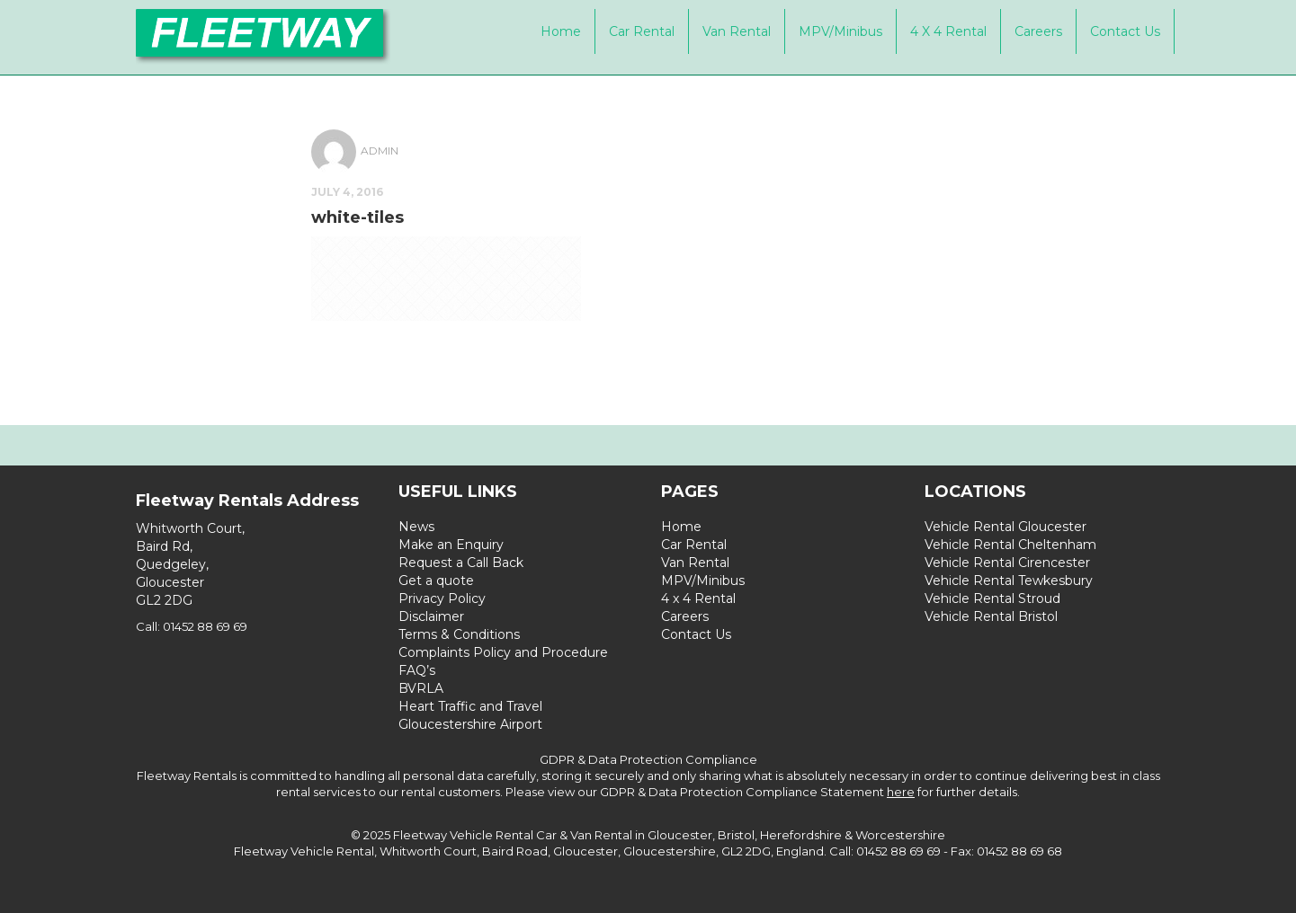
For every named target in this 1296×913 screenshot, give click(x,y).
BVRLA (420, 688)
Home (561, 31)
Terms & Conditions (459, 634)
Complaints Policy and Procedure (503, 652)
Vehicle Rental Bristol (991, 616)
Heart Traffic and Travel (470, 706)
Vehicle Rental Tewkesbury (1009, 580)
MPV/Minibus (840, 31)
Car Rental (642, 31)
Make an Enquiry (451, 544)
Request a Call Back (460, 562)
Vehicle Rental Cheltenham (1010, 544)
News (416, 527)
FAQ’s (416, 670)
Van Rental (736, 31)
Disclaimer (431, 616)
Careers (1038, 31)
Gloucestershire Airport (470, 724)
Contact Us (1125, 31)
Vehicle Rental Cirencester (1007, 562)
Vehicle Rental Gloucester (1005, 527)
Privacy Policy (442, 598)
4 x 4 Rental (948, 31)
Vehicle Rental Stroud (992, 598)
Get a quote (436, 580)
